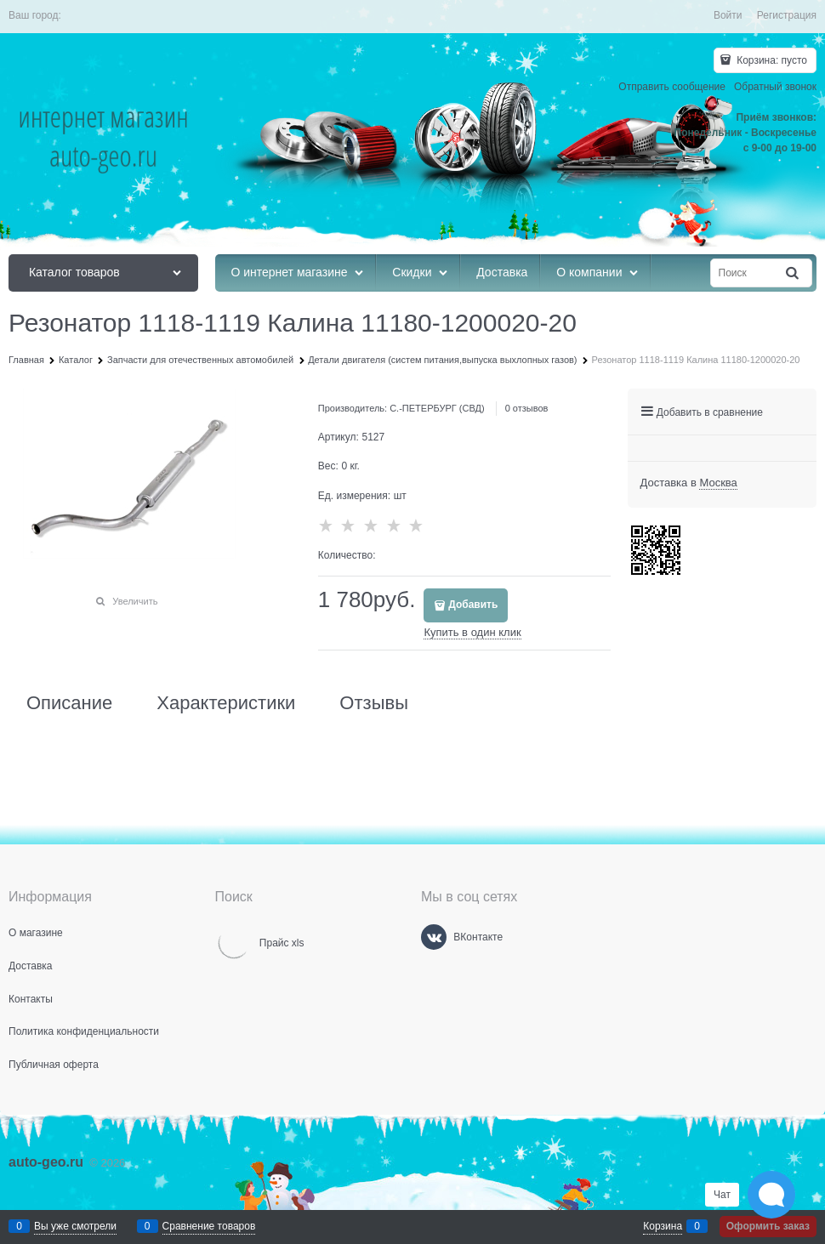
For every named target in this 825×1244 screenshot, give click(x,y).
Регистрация (786, 15)
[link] (718, 483)
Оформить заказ (768, 1226)
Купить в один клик (472, 632)
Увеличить (134, 601)
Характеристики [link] (225, 703)
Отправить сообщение (671, 87)
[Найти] (793, 273)
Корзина (662, 1226)
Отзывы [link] (373, 703)
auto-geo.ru (46, 1162)
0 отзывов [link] (527, 408)
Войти (728, 15)
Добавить (473, 605)
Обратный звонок (775, 87)
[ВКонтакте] (434, 937)
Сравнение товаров (209, 1226)
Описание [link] (69, 703)
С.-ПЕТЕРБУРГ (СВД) (437, 408)
